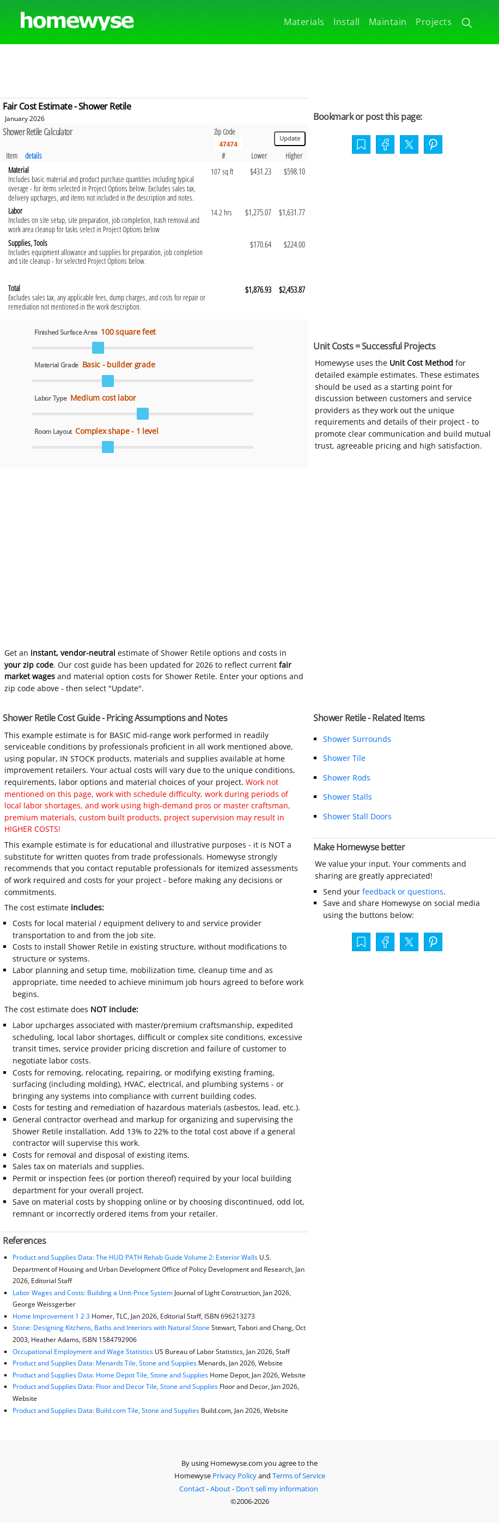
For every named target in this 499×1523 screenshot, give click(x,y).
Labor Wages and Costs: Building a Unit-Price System (93, 1292)
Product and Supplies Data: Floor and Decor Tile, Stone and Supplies (115, 1386)
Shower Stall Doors (357, 816)
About (220, 1489)
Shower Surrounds (357, 739)
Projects (434, 22)
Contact (192, 1489)
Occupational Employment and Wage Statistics (83, 1351)
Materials (304, 22)
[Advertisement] (249, 68)
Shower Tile (344, 758)
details (33, 155)
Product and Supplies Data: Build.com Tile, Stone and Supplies (106, 1410)
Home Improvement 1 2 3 (51, 1316)
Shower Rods (346, 777)
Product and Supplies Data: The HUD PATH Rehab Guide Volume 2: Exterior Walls (136, 1257)
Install (346, 22)
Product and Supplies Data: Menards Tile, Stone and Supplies (105, 1363)
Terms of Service (298, 1475)
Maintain (388, 22)
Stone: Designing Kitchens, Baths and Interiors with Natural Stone (111, 1327)
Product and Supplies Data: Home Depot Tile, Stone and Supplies (110, 1375)
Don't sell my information (277, 1489)
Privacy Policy (234, 1475)
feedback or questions (402, 891)
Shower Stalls (347, 796)
